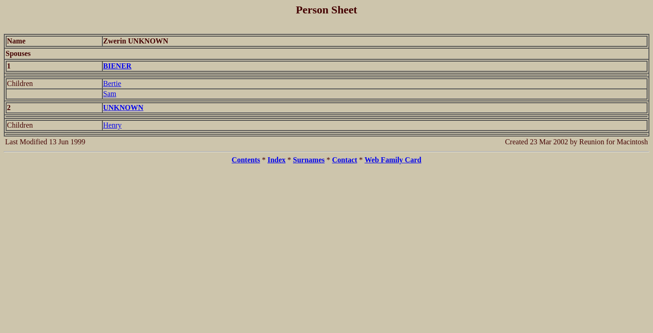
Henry (112, 125)
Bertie (112, 83)
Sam (109, 94)
